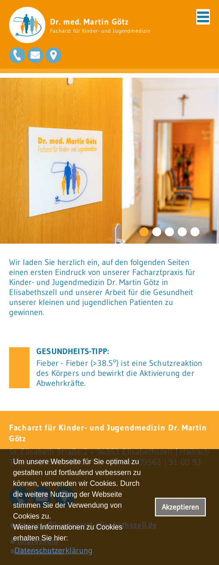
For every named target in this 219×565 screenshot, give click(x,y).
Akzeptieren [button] (180, 506)
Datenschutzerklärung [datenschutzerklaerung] (54, 550)
